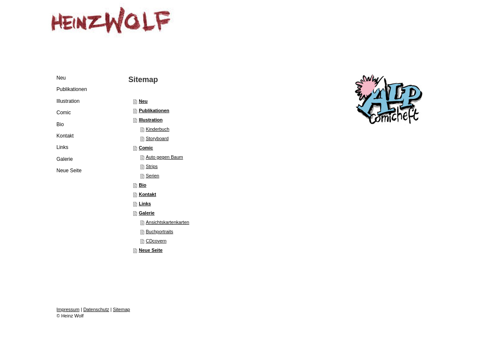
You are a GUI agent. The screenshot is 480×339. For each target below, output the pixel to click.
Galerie (146, 212)
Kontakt (147, 194)
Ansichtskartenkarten (167, 222)
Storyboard (157, 138)
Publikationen (154, 110)
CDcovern (156, 240)
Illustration (150, 119)
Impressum (68, 309)
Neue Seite (150, 250)
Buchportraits (159, 231)
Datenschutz (96, 309)
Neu (143, 101)
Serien (152, 175)
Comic (146, 147)
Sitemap (121, 309)
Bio (142, 184)
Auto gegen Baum (164, 157)
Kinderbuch (158, 129)
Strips (152, 166)
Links (145, 203)
